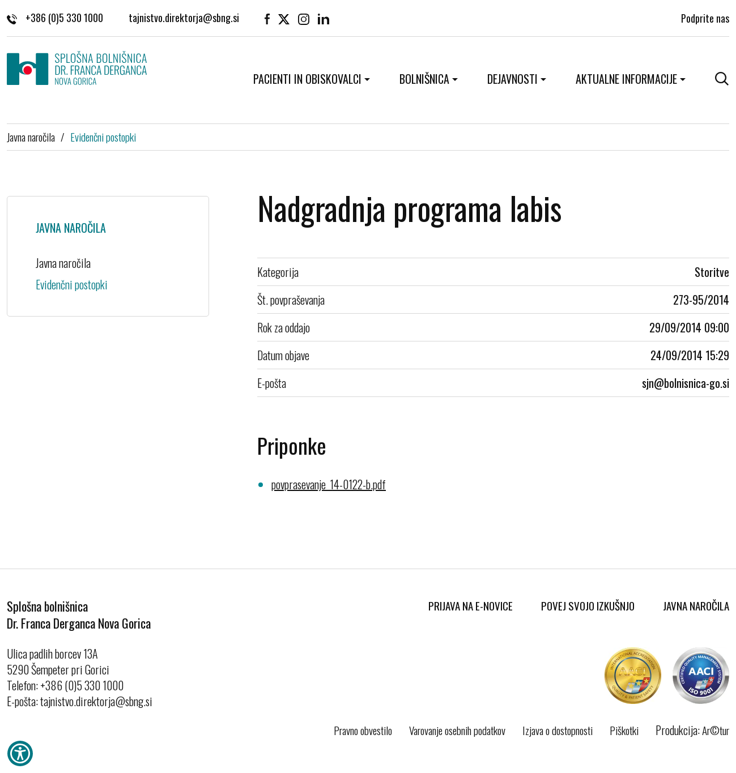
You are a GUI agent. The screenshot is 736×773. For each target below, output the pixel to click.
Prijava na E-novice (470, 605)
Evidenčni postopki (103, 136)
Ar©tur (715, 730)
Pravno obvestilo (363, 730)
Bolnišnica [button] (424, 78)
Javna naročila (31, 136)
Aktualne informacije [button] (626, 78)
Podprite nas (705, 17)
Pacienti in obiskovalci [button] (307, 78)
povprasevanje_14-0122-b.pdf (328, 484)
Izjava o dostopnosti (557, 730)
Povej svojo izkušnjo (588, 605)
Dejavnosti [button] (512, 78)
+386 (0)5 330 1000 (55, 17)
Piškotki (624, 730)
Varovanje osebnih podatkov (457, 730)
